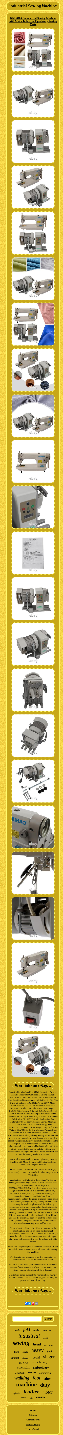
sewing (21, 1343)
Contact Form (32, 1419)
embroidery (41, 1367)
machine (26, 1384)
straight (15, 1358)
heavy (37, 1350)
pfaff (16, 1351)
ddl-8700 (23, 1362)
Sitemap (33, 1415)
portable (48, 1345)
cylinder (16, 1393)
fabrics (23, 1397)
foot (36, 1377)
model (45, 1338)
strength (23, 1367)
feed (49, 1351)
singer (49, 1356)
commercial (45, 1373)
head (37, 1344)
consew (40, 1397)
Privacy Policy (33, 1424)
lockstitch (20, 1373)
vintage (25, 1358)
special (35, 1357)
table (36, 1330)
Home (33, 1410)
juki (26, 1329)
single (25, 1352)
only (17, 1330)
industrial (29, 1336)
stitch (48, 1378)
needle (47, 1330)
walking (21, 1377)
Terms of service (33, 1429)
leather (31, 1391)
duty (45, 1385)
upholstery (39, 1362)
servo (32, 1372)
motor (48, 1392)
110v (31, 1398)
